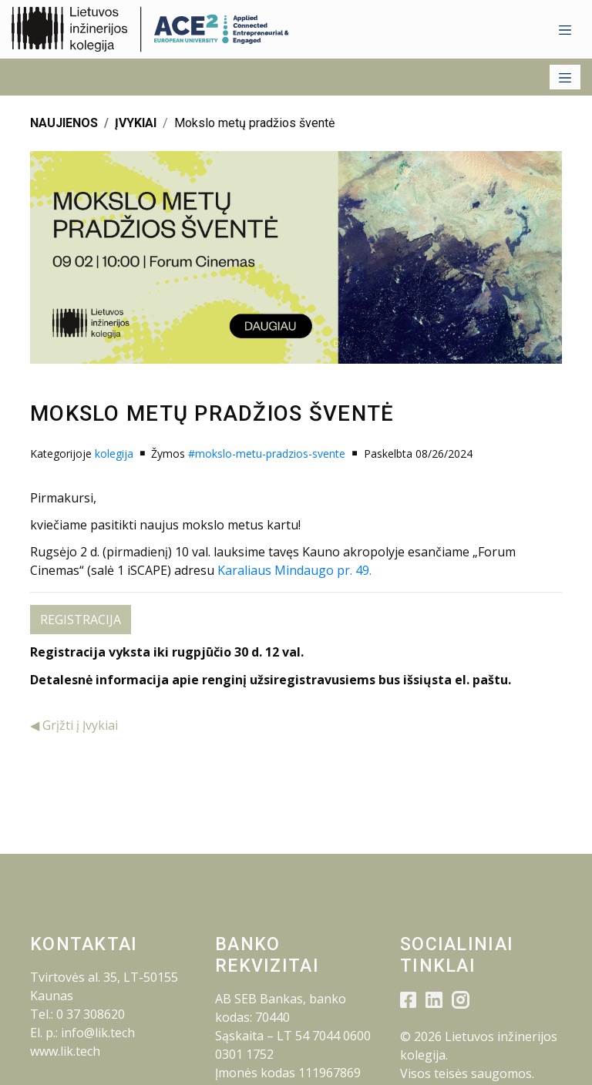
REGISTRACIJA (80, 619)
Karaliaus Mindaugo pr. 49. (294, 570)
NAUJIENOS (64, 123)
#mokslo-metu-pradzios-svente (266, 453)
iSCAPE (147, 570)
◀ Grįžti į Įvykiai (74, 725)
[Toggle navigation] (565, 29)
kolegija (114, 453)
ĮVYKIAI (135, 123)
